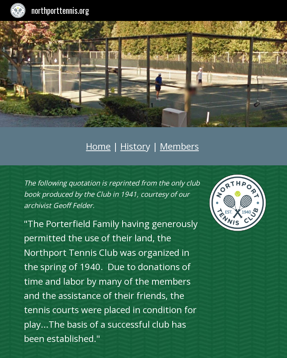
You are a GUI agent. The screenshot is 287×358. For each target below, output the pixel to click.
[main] (143, 146)
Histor (133, 146)
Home (98, 146)
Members (179, 146)
